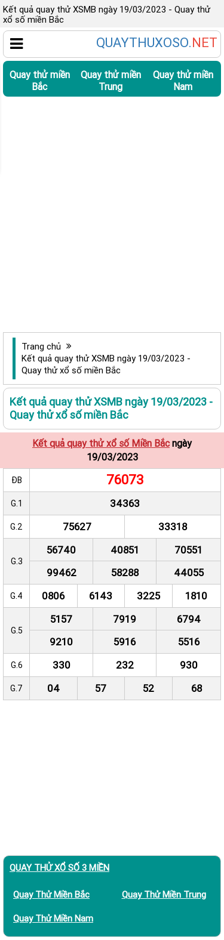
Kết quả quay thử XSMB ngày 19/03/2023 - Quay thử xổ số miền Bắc (106, 364)
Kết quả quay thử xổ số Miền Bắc (101, 443)
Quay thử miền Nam (183, 80)
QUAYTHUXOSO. (156, 43)
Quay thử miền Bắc (40, 80)
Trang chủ (41, 346)
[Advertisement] (112, 214)
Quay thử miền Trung (111, 80)
